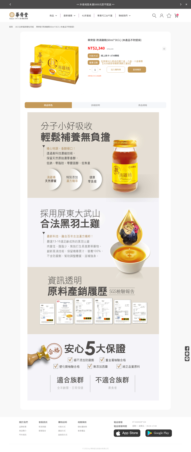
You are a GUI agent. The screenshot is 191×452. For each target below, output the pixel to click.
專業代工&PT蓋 (104, 15)
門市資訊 (22, 434)
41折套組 (86, 15)
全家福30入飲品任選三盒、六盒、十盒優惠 (122, 61)
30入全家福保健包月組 (24, 26)
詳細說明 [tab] (95, 105)
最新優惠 (68, 15)
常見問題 (42, 426)
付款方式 (62, 426)
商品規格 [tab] (142, 105)
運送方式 (62, 430)
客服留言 (42, 430)
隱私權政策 (82, 426)
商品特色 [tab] (48, 105)
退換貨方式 (62, 434)
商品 (52, 15)
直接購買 (137, 69)
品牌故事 (22, 426)
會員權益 (81, 430)
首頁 (11, 26)
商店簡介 (22, 430)
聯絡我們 (123, 15)
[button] (181, 4)
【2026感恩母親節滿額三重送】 (116, 63)
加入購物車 (116, 69)
